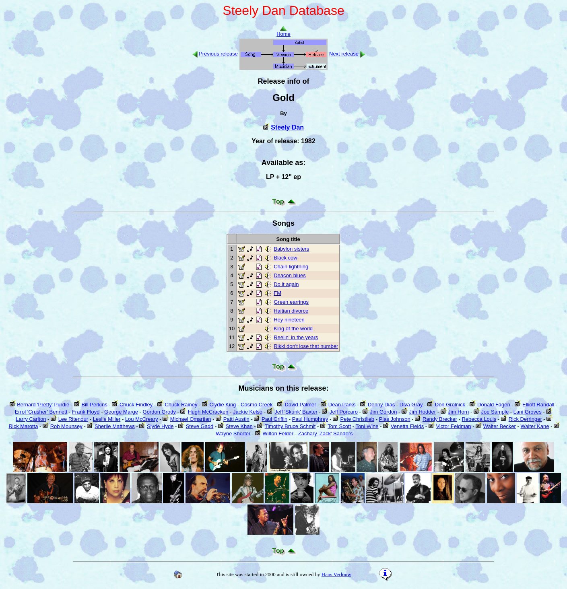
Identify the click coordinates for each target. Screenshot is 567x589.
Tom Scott (339, 426)
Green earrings (291, 302)
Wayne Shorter (233, 433)
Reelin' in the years (296, 337)
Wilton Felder (278, 433)
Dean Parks (342, 405)
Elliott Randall (538, 405)
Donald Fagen (493, 405)
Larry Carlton (31, 419)
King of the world (293, 328)
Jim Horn (458, 412)
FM (277, 293)
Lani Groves (527, 412)
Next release (344, 54)
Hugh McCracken (208, 412)
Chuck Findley (136, 405)
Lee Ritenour (73, 419)
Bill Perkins (94, 405)
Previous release (218, 54)
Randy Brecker (440, 419)
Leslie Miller (107, 419)
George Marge (121, 412)
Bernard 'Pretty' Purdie (43, 405)
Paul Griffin (274, 419)
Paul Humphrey (310, 419)
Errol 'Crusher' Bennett (41, 412)
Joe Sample (495, 412)
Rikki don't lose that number (306, 346)
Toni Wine (367, 426)
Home (283, 31)
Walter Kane (535, 426)
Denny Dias (381, 405)
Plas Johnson (394, 419)
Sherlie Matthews (115, 426)
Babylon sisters (291, 249)
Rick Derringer (525, 419)
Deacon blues (290, 275)
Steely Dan (287, 127)
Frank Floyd (86, 412)
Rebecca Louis (479, 419)
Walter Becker (499, 426)
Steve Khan (239, 426)
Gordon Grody (159, 412)
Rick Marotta (23, 426)
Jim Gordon (383, 412)
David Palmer (300, 405)
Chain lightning (291, 267)
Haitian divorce (291, 311)
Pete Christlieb (357, 419)
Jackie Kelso (247, 412)
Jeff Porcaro (344, 412)
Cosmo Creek (256, 405)
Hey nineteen (289, 320)
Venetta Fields (407, 426)
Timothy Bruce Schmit (290, 426)
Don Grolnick (450, 405)
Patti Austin (236, 419)
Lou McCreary (141, 419)
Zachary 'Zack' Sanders (325, 433)
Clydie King (223, 405)
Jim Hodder (422, 412)
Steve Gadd (200, 426)
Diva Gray (411, 405)
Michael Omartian (190, 419)
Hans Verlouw (336, 574)
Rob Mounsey (66, 426)
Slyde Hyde (160, 426)
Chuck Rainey (181, 405)
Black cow (285, 258)
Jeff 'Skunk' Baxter (296, 412)
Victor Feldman (453, 426)
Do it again (286, 284)
